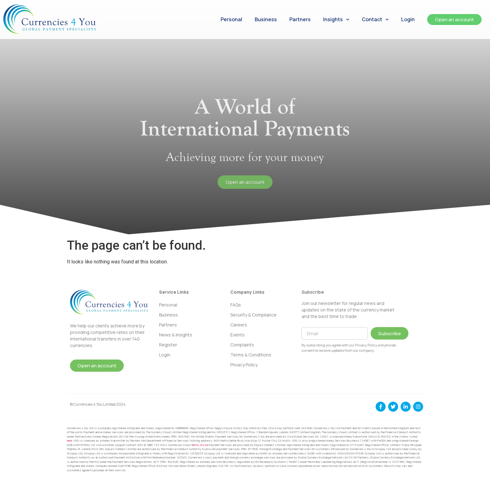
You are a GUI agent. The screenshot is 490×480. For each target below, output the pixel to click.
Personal (231, 19)
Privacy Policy (244, 365)
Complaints (242, 345)
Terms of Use (199, 445)
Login (408, 19)
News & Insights (175, 335)
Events (237, 335)
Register (168, 345)
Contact (375, 19)
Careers (238, 325)
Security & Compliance (253, 315)
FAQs (235, 305)
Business (266, 19)
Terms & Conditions (250, 355)
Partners (300, 19)
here (69, 440)
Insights (336, 19)
